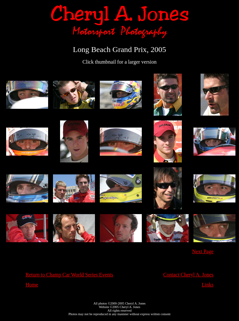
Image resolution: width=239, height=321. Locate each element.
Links (207, 284)
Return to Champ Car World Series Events (69, 274)
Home (32, 284)
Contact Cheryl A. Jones (188, 274)
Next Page (202, 251)
